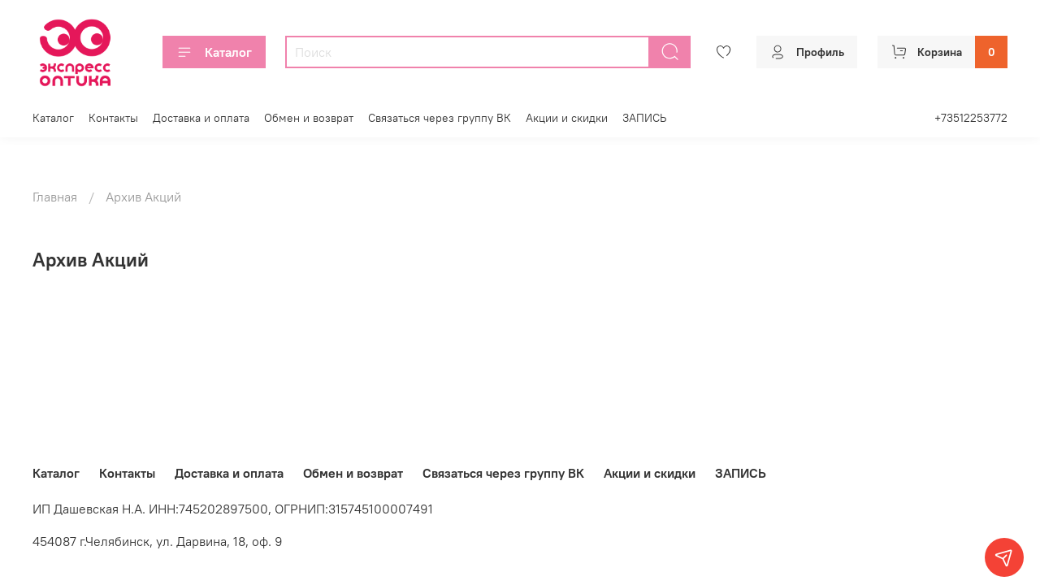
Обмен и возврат (308, 117)
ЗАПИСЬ (644, 117)
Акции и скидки (567, 117)
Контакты (113, 117)
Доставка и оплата (201, 117)
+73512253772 (971, 117)
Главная (54, 196)
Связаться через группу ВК (439, 117)
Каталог (214, 52)
